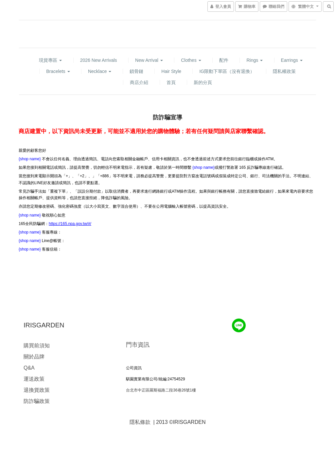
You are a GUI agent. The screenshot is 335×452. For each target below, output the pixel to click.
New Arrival (149, 60)
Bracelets (58, 71)
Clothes (191, 60)
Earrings (292, 60)
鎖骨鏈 (136, 71)
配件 (223, 60)
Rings (254, 60)
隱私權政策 (284, 71)
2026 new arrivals (98, 60)
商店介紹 (139, 82)
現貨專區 (50, 60)
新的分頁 (203, 82)
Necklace (99, 71)
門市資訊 (138, 344)
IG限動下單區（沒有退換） (227, 71)
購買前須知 (37, 345)
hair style (171, 71)
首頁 (171, 82)
